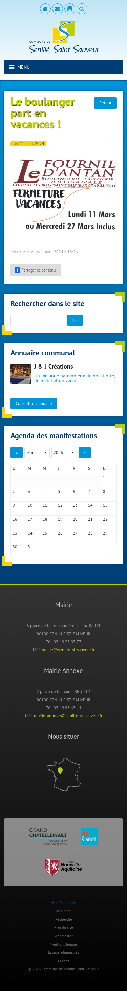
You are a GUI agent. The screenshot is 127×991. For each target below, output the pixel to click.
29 (105, 533)
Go (75, 320)
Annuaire (64, 911)
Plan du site (63, 927)
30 (15, 546)
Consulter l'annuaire (34, 403)
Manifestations (63, 902)
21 (90, 519)
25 (45, 533)
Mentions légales (64, 944)
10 (30, 505)
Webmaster (64, 936)
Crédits (63, 961)
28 (90, 533)
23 (15, 533)
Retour (105, 102)
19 (60, 519)
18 (45, 519)
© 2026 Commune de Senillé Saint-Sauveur (63, 969)
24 (30, 533)
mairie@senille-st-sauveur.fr (68, 649)
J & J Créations (53, 367)
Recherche (63, 919)
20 (75, 519)
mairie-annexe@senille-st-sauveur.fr (68, 715)
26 (60, 533)
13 (75, 505)
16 (15, 519)
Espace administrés (63, 952)
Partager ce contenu (35, 270)
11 (45, 505)
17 (30, 519)
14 (90, 505)
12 (60, 505)
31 (30, 546)
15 (105, 505)
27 (75, 533)
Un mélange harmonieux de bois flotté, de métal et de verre (74, 378)
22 (105, 519)
